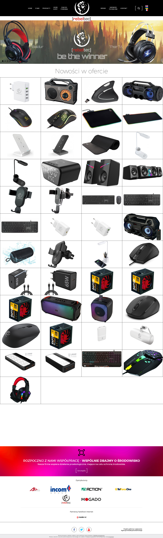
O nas (37, 8)
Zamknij (111, 536)
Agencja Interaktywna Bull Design (131, 530)
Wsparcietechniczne (113, 8)
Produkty (46, 8)
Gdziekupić (55, 8)
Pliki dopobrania (64, 8)
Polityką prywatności (99, 535)
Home (30, 8)
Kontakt (124, 8)
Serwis (103, 8)
